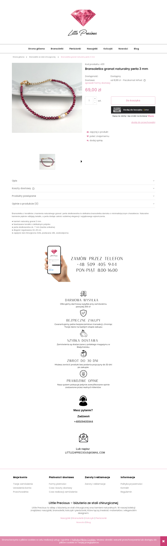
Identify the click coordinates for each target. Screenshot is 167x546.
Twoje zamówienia (23, 483)
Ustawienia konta (22, 487)
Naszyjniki (65, 518)
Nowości (80, 522)
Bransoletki (78, 518)
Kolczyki (90, 518)
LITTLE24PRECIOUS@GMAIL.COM (85, 452)
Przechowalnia (20, 491)
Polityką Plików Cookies (84, 539)
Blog (88, 522)
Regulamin (126, 491)
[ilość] (89, 100)
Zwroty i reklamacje (95, 483)
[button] (81, 161)
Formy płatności (57, 483)
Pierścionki (101, 518)
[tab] (83, 181)
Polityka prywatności (131, 483)
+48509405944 (83, 421)
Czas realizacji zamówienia (63, 491)
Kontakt (125, 487)
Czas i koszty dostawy (60, 487)
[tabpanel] (83, 223)
